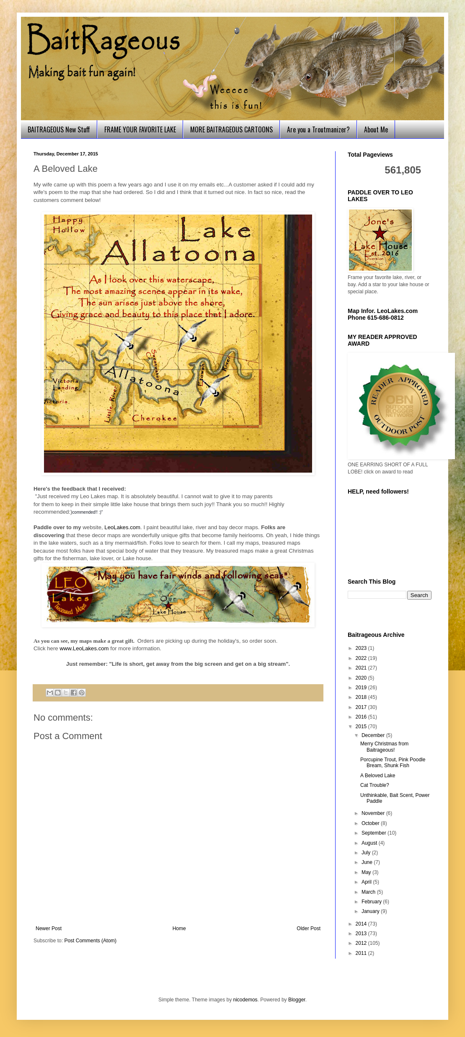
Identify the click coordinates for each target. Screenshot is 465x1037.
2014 (362, 924)
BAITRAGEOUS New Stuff (59, 129)
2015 (362, 726)
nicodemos (245, 1000)
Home (179, 928)
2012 (362, 943)
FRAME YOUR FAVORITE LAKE (140, 129)
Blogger (296, 1000)
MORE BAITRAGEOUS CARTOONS (231, 129)
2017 (362, 707)
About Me (376, 129)
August (370, 843)
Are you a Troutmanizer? (318, 129)
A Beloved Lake (377, 775)
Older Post (308, 928)
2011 (362, 953)
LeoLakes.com (122, 527)
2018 (362, 697)
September (375, 833)
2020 (362, 678)
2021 (362, 668)
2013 (362, 933)
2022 (362, 658)
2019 (362, 687)
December (374, 735)
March (369, 892)
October (371, 823)
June (368, 862)
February (372, 902)
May (367, 872)
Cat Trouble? (374, 785)
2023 (362, 648)
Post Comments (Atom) (90, 941)
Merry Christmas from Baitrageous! (384, 747)
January (371, 911)
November (374, 813)
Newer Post (49, 928)
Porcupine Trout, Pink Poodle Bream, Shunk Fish (392, 762)
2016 (362, 717)
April (367, 882)
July (367, 853)
